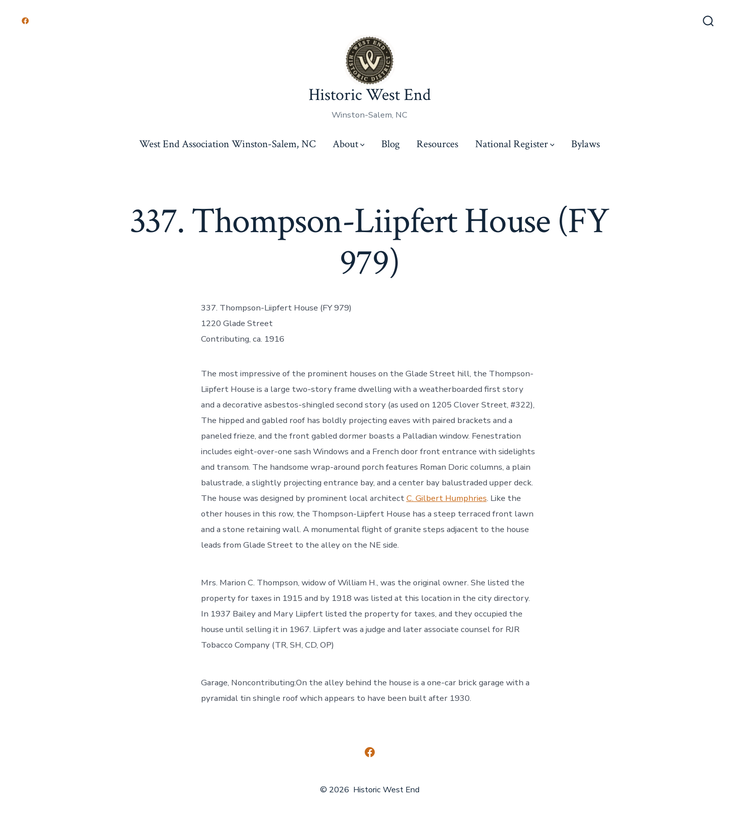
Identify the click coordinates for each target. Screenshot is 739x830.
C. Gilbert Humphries (446, 498)
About (349, 144)
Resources (437, 144)
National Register (515, 144)
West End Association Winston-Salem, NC (227, 144)
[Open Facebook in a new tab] (25, 21)
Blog (390, 144)
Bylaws (585, 144)
